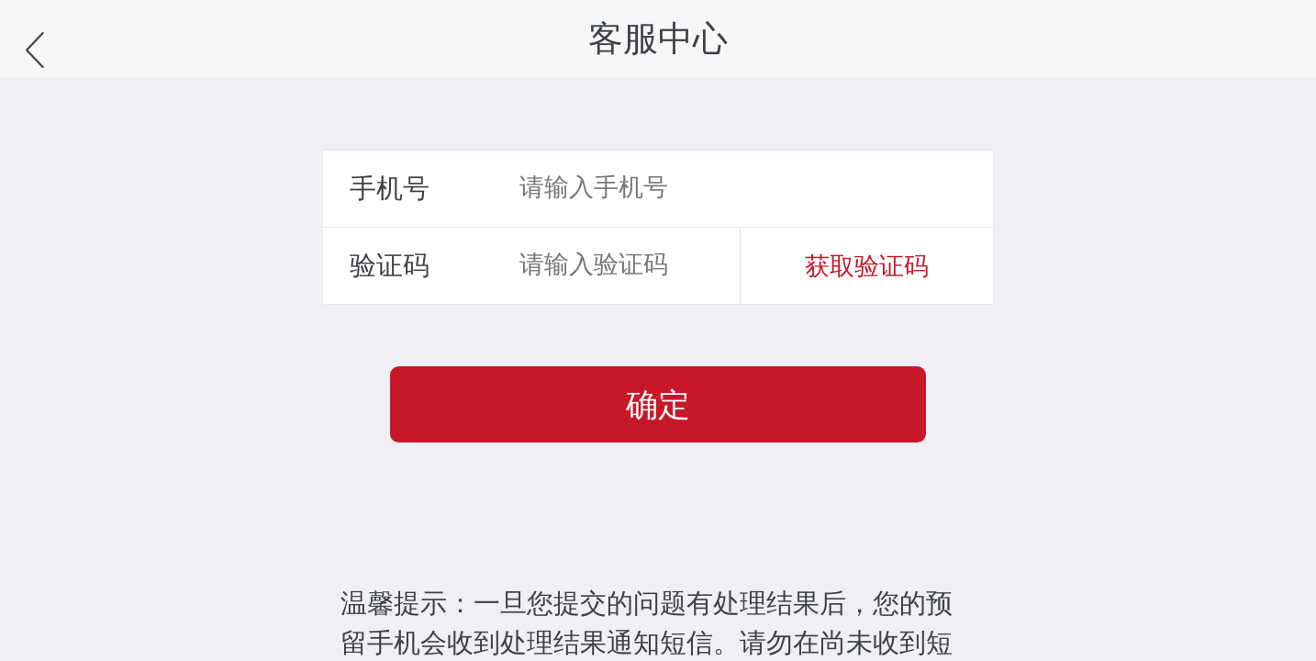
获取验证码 (867, 266)
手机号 (389, 188)
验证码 (389, 265)
